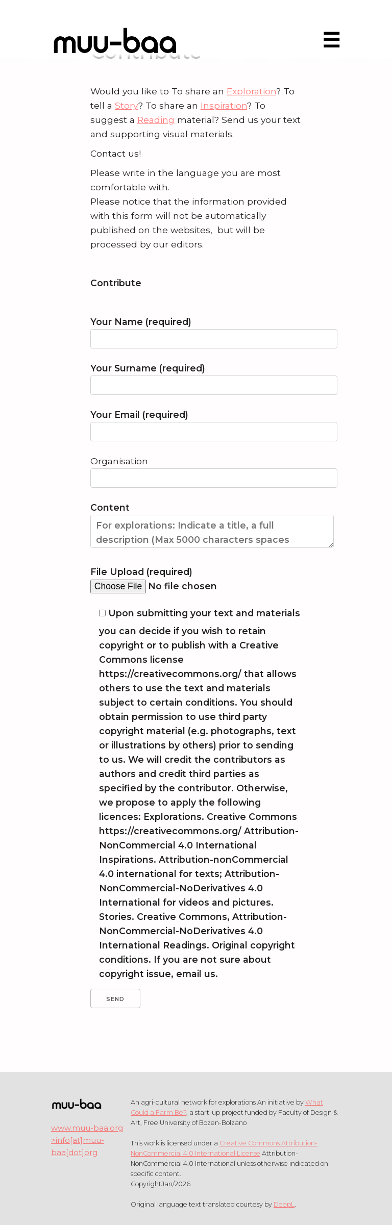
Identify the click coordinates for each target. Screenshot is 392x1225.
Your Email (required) (196, 423)
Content (196, 530)
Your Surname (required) (196, 377)
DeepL (284, 1204)
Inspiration (224, 105)
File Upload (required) (194, 578)
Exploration (251, 91)
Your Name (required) (196, 330)
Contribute (115, 283)
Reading (156, 119)
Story (126, 105)
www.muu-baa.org (87, 1128)
